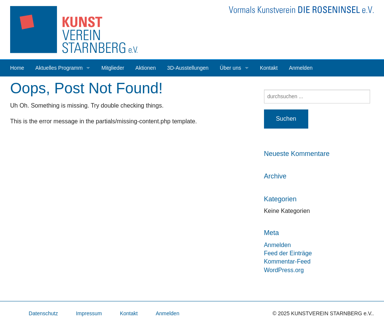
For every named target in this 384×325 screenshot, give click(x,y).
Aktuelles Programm (58, 68)
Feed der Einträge (288, 253)
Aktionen (145, 68)
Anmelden (300, 68)
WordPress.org (284, 270)
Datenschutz (43, 313)
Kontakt (269, 68)
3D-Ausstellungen (188, 68)
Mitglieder (112, 68)
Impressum (89, 313)
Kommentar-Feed (287, 261)
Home (17, 68)
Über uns (230, 68)
